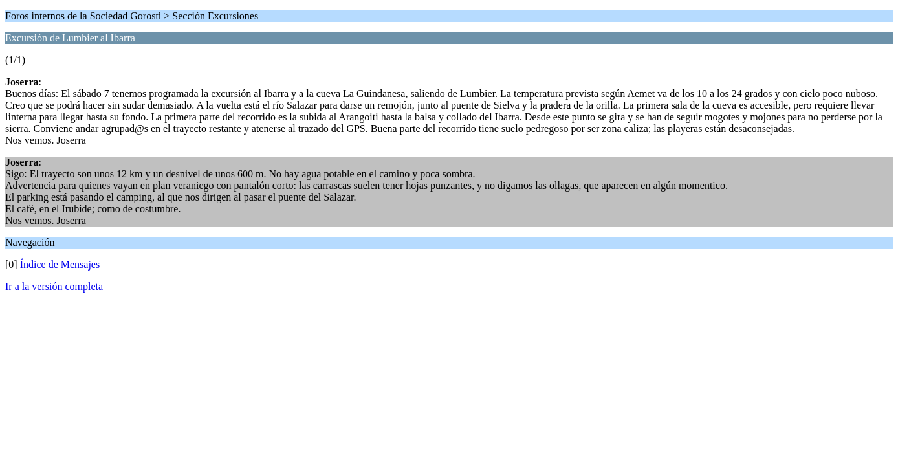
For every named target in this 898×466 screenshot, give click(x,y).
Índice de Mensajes (60, 264)
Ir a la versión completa (54, 286)
